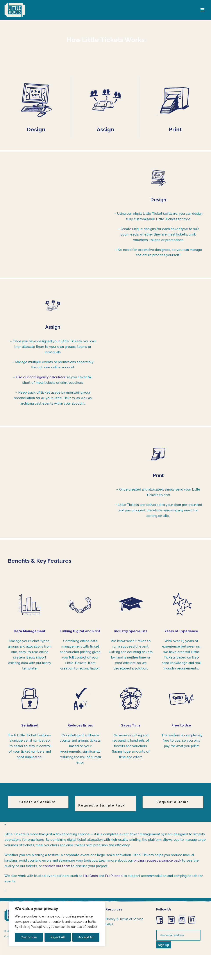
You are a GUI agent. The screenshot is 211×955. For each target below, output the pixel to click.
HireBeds (90, 876)
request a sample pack (163, 860)
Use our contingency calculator (40, 377)
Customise (29, 937)
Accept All (85, 937)
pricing (139, 860)
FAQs (109, 924)
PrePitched (114, 876)
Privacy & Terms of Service (124, 919)
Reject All (57, 937)
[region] (57, 923)
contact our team (56, 866)
